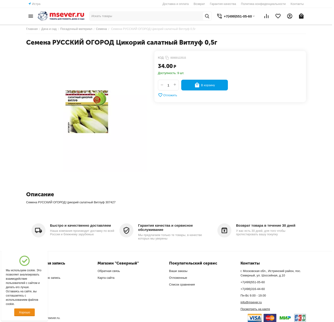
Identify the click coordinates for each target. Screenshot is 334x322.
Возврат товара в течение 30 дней (265, 225)
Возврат (199, 4)
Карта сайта (105, 277)
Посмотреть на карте (255, 309)
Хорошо (24, 312)
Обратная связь (108, 271)
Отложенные (178, 277)
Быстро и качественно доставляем (80, 225)
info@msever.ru (251, 302)
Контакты (297, 4)
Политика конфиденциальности (263, 4)
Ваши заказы (178, 271)
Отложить (167, 95)
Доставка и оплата (176, 4)
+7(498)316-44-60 (252, 289)
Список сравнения (182, 284)
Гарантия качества (223, 4)
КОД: (161, 57)
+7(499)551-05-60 (252, 282)
